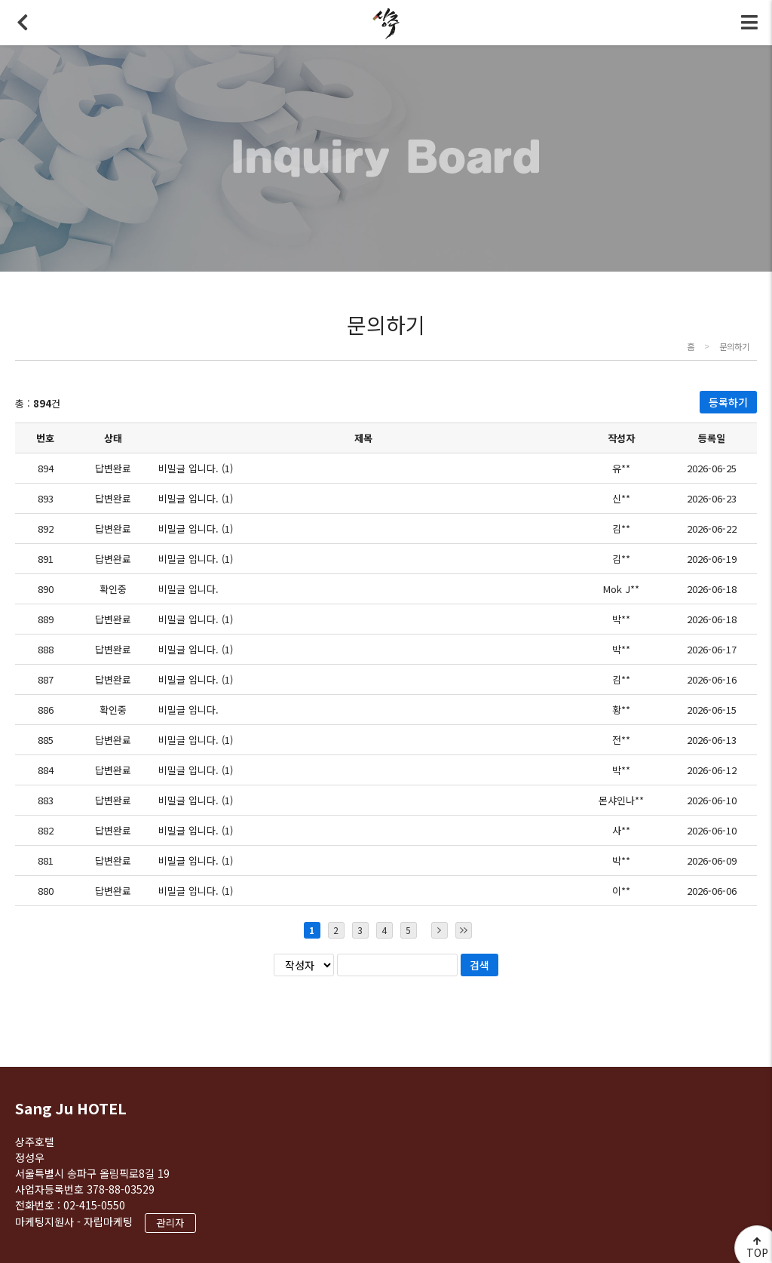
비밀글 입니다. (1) (195, 468)
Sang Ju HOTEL (71, 1108)
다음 (439, 930)
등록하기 (728, 402)
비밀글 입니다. (188, 589)
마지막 (463, 930)
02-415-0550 (94, 1204)
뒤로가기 (22, 22)
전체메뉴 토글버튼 (749, 22)
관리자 (170, 1222)
